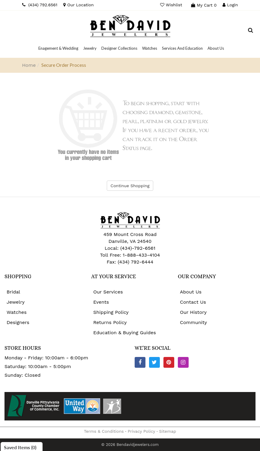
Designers (18, 322)
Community (193, 322)
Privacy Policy (141, 431)
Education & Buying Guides (124, 332)
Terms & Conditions (104, 431)
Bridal (13, 292)
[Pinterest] (168, 362)
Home (29, 65)
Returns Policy (110, 322)
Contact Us (193, 302)
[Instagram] (183, 362)
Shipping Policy (111, 312)
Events (101, 302)
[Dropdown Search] (250, 31)
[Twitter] (154, 362)
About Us (191, 292)
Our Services (108, 292)
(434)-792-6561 (136, 248)
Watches (17, 312)
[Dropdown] (58, 48)
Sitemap (167, 431)
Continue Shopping (130, 185)
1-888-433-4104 (141, 255)
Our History (193, 312)
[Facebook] (140, 362)
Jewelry (16, 302)
